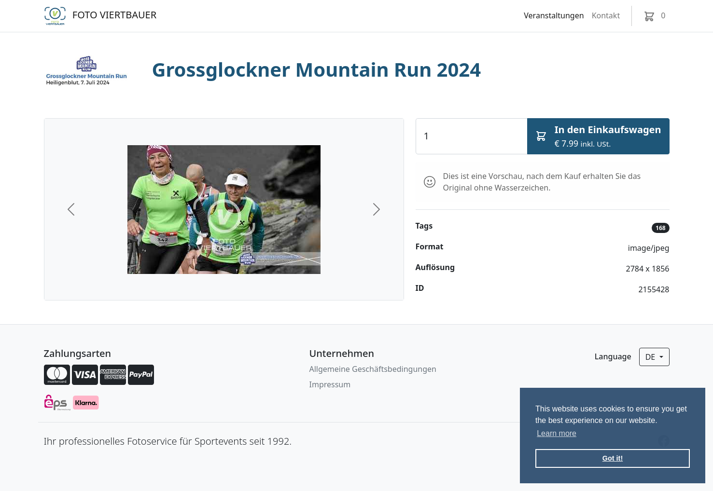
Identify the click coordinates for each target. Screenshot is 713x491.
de (651, 357)
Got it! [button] (612, 458)
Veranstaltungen (554, 15)
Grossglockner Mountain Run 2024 (316, 69)
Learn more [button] (556, 433)
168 (661, 228)
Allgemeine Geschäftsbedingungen (372, 369)
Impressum (330, 384)
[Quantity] (472, 136)
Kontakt (606, 15)
